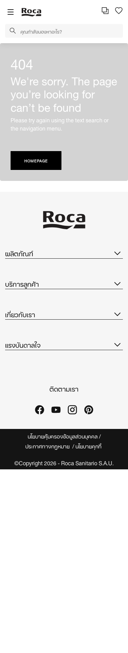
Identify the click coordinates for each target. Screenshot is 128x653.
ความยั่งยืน (17, 414)
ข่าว (9, 441)
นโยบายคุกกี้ (89, 629)
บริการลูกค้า (64, 332)
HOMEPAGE (36, 160)
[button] (13, 31)
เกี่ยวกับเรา (64, 371)
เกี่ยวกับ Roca (20, 386)
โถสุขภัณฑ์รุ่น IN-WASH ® (34, 281)
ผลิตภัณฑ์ (64, 252)
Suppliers (17, 455)
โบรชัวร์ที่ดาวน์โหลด (26, 295)
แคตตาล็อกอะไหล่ (24, 309)
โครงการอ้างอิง (22, 521)
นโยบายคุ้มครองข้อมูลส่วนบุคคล (63, 619)
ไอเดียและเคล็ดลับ (24, 507)
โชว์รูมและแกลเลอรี (25, 535)
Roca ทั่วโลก (19, 400)
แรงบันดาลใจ (64, 478)
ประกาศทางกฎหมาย (48, 629)
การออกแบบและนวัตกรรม (33, 427)
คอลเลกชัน (17, 268)
